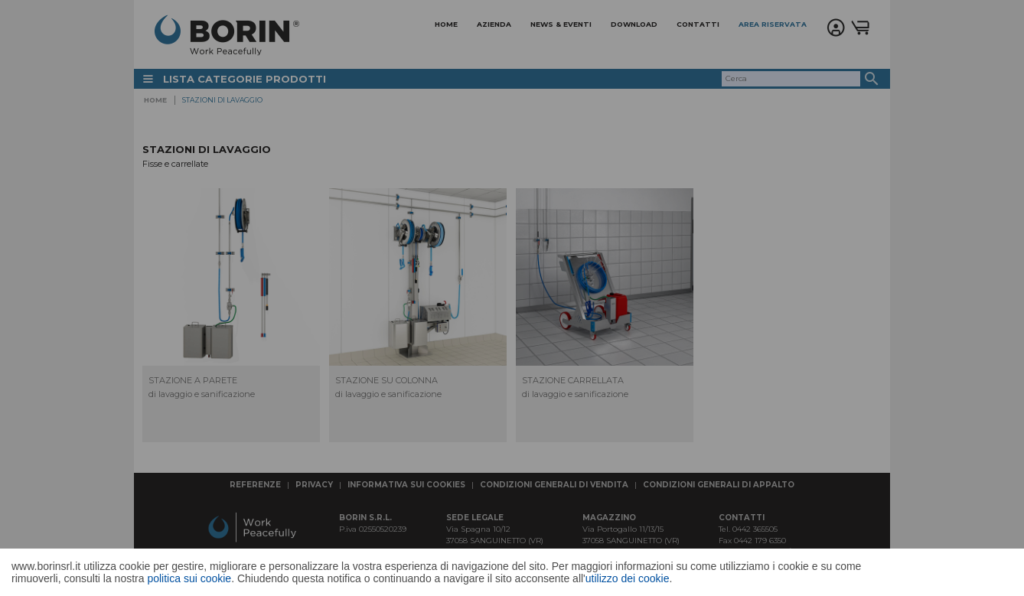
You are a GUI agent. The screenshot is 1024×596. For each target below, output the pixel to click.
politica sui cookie (189, 578)
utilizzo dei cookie (627, 578)
